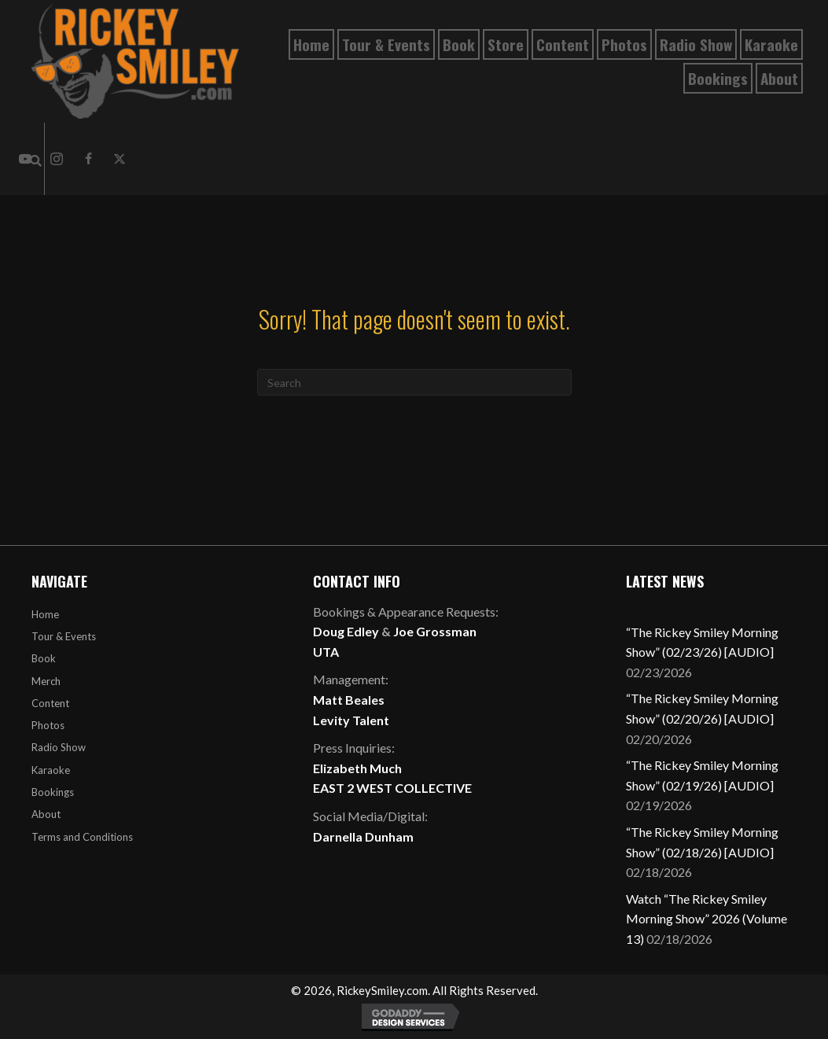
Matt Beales (349, 699)
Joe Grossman (435, 631)
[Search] (414, 382)
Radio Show (58, 747)
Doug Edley (346, 631)
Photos (47, 725)
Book (43, 658)
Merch (46, 681)
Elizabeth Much (357, 768)
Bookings (52, 792)
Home (45, 614)
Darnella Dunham (363, 836)
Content (50, 703)
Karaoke (50, 770)
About (46, 814)
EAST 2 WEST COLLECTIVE (392, 787)
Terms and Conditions (82, 837)
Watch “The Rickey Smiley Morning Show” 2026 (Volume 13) (706, 918)
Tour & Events (63, 636)
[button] (56, 159)
